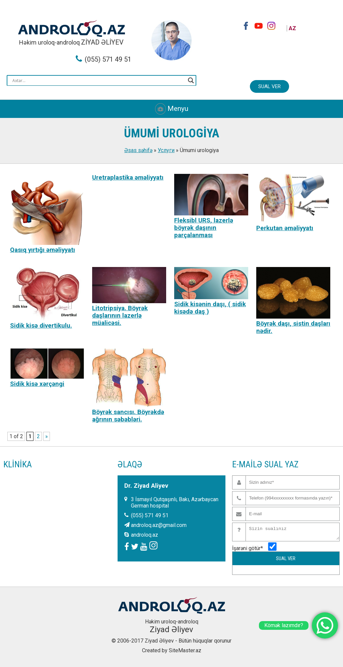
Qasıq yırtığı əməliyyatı (42, 250)
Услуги (166, 150)
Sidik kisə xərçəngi (37, 384)
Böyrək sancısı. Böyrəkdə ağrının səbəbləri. (128, 415)
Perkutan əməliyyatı (284, 228)
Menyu (171, 109)
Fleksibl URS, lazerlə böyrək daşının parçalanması (203, 228)
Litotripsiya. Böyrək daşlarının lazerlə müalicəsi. (120, 316)
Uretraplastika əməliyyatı (127, 177)
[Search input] (98, 80)
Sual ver (269, 86)
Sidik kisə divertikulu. (41, 325)
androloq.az (144, 535)
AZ (292, 28)
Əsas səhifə (138, 150)
